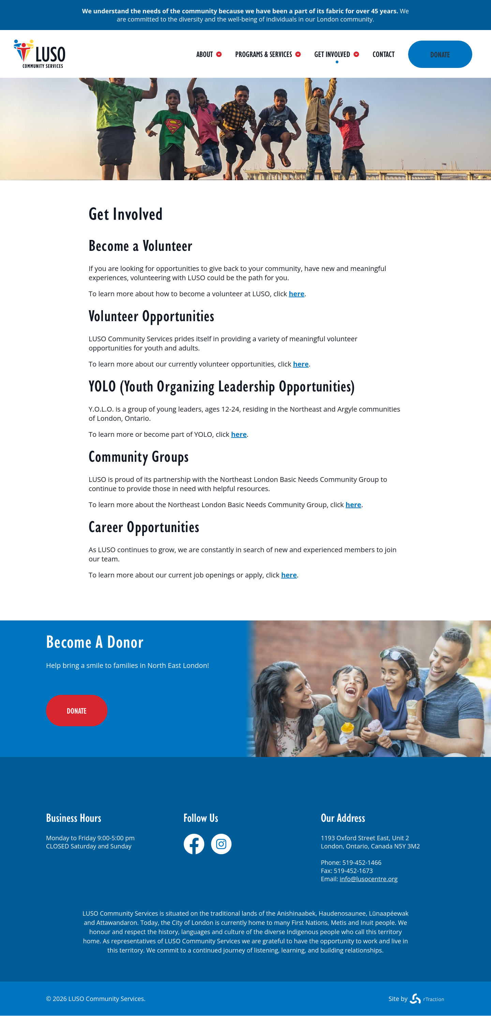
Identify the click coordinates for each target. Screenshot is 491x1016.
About (209, 54)
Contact (384, 54)
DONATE (77, 710)
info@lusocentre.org (369, 879)
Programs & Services (268, 54)
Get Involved (336, 54)
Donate (440, 54)
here (296, 293)
